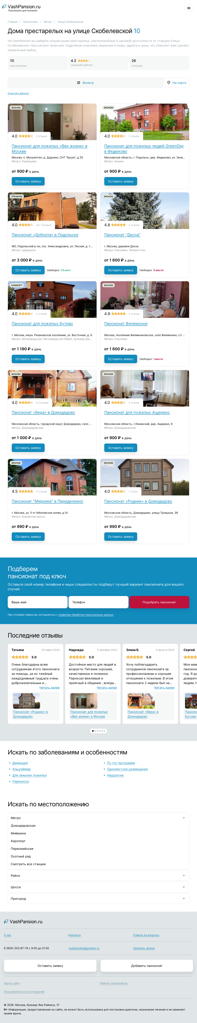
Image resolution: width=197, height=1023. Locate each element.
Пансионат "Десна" (122, 234)
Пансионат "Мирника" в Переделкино (47, 501)
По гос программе (121, 763)
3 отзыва (134, 224)
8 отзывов (42, 402)
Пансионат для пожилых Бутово (42, 323)
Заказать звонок (144, 948)
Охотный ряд (21, 856)
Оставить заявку (28, 181)
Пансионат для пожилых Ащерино (137, 412)
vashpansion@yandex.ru (83, 948)
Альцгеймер (21, 769)
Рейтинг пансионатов (113, 983)
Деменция (20, 763)
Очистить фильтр (18, 93)
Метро (48, 21)
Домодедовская (23, 825)
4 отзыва (41, 491)
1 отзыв (133, 491)
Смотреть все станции (28, 864)
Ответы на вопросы (146, 935)
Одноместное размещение (127, 769)
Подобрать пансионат (159, 602)
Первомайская (22, 849)
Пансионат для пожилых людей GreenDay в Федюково (144, 149)
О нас (7, 935)
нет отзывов (43, 224)
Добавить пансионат (147, 966)
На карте (179, 83)
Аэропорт (18, 841)
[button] (93, 731)
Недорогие (115, 775)
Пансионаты (30, 21)
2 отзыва (41, 136)
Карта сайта (12, 983)
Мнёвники (18, 833)
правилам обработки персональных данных (85, 614)
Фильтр (88, 83)
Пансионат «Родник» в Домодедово (138, 501)
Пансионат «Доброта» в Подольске (45, 234)
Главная (13, 21)
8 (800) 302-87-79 (16, 948)
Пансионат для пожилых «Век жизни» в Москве (49, 149)
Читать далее (49, 687)
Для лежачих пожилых (29, 775)
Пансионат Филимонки (126, 323)
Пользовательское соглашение (24, 991)
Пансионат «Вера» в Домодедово (43, 412)
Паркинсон (20, 781)
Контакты (74, 935)
